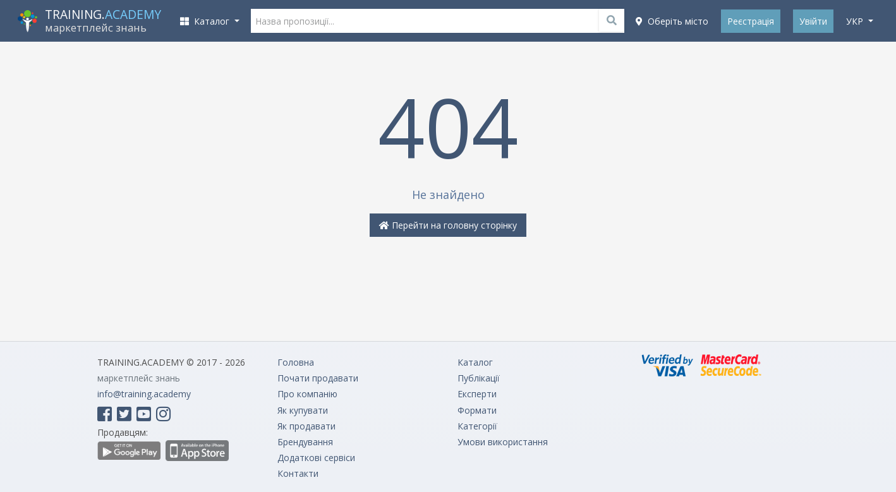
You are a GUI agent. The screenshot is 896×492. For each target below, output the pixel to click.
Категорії (477, 426)
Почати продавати (317, 378)
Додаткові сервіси (316, 458)
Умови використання (502, 442)
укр (856, 21)
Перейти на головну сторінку (448, 225)
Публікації (478, 378)
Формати (477, 410)
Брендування (305, 442)
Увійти (813, 21)
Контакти (297, 473)
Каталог (475, 362)
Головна (295, 362)
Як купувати (302, 410)
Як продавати (306, 426)
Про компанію (307, 394)
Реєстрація (750, 21)
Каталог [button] (206, 21)
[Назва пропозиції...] (438, 21)
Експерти (477, 394)
